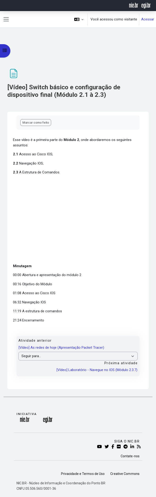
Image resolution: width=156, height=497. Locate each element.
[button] (79, 19)
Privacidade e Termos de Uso (83, 474)
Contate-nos (130, 456)
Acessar (147, 19)
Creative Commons (125, 474)
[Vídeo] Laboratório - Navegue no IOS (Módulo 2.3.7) (97, 370)
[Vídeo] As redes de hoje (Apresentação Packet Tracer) (61, 347)
